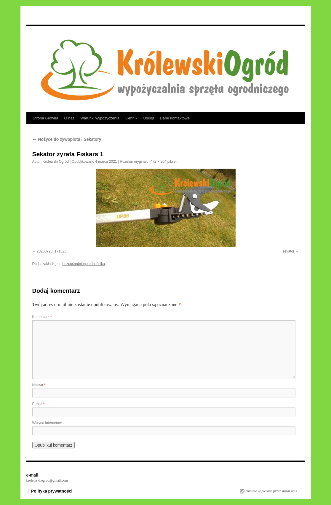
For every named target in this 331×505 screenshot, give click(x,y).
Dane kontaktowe (175, 118)
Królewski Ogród (56, 161)
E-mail (38, 404)
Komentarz (42, 317)
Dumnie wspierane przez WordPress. (272, 491)
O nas (69, 118)
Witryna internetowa (48, 423)
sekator (288, 251)
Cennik (131, 118)
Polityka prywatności (51, 491)
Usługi (148, 118)
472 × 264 (159, 161)
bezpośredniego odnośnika (84, 264)
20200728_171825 (51, 251)
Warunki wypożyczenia (99, 118)
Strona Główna (45, 118)
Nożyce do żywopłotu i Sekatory (66, 139)
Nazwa (39, 385)
